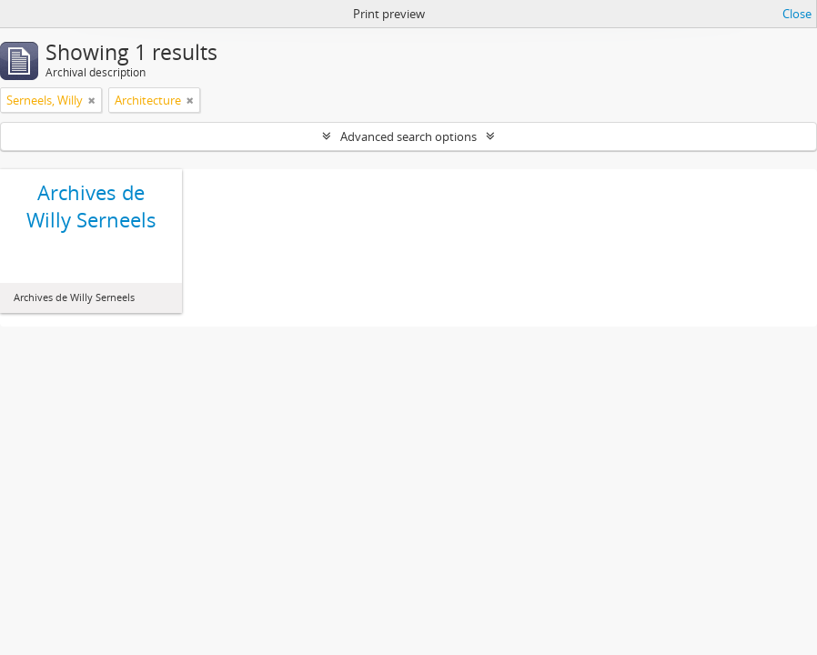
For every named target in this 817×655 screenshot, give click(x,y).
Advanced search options (408, 136)
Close (797, 13)
